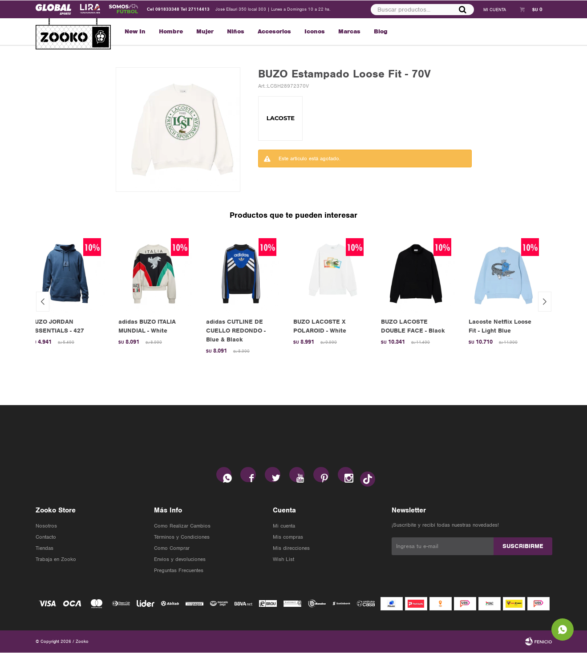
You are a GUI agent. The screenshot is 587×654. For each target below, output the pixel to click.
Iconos (314, 31)
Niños (235, 31)
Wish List (283, 560)
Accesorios (274, 31)
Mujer (205, 31)
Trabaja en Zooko (56, 560)
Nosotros (46, 527)
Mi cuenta (284, 527)
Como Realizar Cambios (182, 527)
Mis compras (288, 538)
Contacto (46, 538)
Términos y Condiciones (182, 538)
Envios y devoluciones (180, 560)
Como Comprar (172, 549)
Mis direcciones (291, 549)
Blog (381, 31)
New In (135, 31)
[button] (544, 302)
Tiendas (44, 549)
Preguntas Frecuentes (178, 571)
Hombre (171, 31)
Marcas (349, 31)
